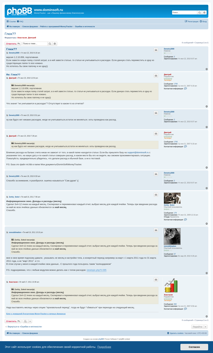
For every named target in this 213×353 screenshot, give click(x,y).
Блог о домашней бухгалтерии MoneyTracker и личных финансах (36, 314)
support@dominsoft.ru (138, 152)
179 (175, 213)
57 (175, 254)
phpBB (100, 339)
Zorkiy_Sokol (169, 205)
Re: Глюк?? (13, 74)
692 (175, 304)
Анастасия (22, 38)
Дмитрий (32, 38)
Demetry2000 (169, 49)
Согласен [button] (194, 347)
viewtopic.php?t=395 (96, 270)
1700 (176, 84)
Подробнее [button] (104, 347)
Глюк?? (10, 34)
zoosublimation (170, 246)
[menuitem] (20, 21)
